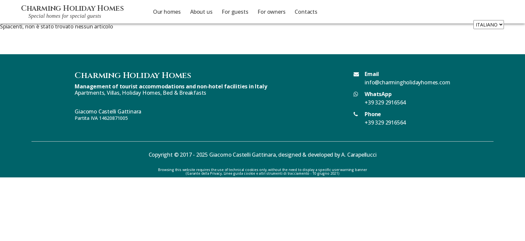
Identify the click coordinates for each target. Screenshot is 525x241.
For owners (271, 11)
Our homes (167, 11)
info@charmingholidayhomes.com (407, 82)
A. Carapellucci (358, 154)
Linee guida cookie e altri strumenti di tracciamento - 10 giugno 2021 (281, 173)
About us (201, 11)
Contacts (306, 11)
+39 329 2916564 (385, 102)
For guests (235, 11)
